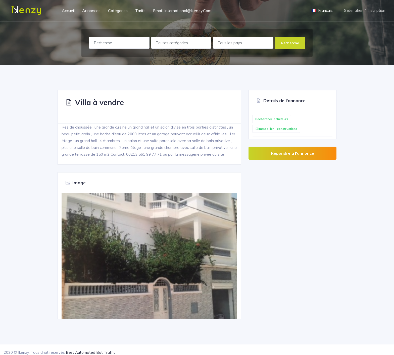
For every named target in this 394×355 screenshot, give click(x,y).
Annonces (91, 10)
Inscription (376, 10)
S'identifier (353, 10)
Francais (322, 10)
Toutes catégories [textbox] (172, 42)
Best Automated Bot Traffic (91, 352)
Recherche (290, 43)
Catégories (118, 10)
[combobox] (181, 43)
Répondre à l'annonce (292, 153)
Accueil (68, 10)
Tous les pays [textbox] (230, 42)
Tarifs (140, 10)
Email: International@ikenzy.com (182, 10)
